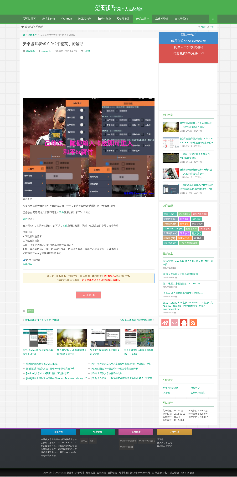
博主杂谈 (48, 19)
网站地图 (123, 473)
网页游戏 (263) (199, 214)
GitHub (67, 19)
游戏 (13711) (170, 214)
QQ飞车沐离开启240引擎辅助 (136, 320)
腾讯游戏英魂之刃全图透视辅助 (42, 320)
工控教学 (85, 19)
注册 (212, 27)
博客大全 (195, 388)
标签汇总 (90, 473)
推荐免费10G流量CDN (189, 53)
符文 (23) (196, 234)
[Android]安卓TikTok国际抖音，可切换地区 (47, 374)
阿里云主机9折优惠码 (188, 47)
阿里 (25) (184, 234)
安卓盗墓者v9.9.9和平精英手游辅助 (53, 44)
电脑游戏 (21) (184, 238)
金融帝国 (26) (170, 234)
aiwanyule (46, 51)
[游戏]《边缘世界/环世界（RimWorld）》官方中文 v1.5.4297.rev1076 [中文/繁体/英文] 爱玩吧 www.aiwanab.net (188, 306)
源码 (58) (196, 219)
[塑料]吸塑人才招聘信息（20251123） (182, 284)
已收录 (86, 51)
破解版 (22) (169, 238)
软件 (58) (184, 219)
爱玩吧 (70, 473)
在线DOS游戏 (198, 393)
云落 (192, 473)
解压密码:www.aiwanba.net (188, 41)
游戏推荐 (142, 19)
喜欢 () (89, 295)
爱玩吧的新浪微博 (128, 441)
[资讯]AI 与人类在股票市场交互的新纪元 (183, 293)
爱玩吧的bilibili (126, 447)
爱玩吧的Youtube (147, 441)
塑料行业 (104, 19)
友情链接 (112, 473)
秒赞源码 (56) (170, 224)
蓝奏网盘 (27, 264)
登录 (203, 27)
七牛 (167, 473)
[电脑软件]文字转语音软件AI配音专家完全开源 (115, 369)
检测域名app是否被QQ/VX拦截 (41, 364)
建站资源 (161, 19)
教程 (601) (184, 214)
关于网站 (79, 473)
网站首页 (29, 19)
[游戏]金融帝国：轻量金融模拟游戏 (180, 274)
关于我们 (181, 19)
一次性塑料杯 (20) (189, 243)
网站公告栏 (188, 35)
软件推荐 (123, 19)
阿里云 (84, 441)
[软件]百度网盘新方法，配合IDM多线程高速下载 (50, 369)
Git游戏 (166, 393)
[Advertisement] (89, 77)
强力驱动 (174, 473)
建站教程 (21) (170, 243)
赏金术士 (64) (170, 219)
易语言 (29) (191, 229)
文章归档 (101, 473)
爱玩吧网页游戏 (170, 388)
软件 (61, 212)
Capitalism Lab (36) (173, 229)
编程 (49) (184, 224)
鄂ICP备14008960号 (140, 473)
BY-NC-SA (110, 276)
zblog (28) (205, 229)
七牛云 (92, 441)
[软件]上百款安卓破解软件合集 (107, 374)
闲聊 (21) (198, 238)
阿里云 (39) (197, 224)
